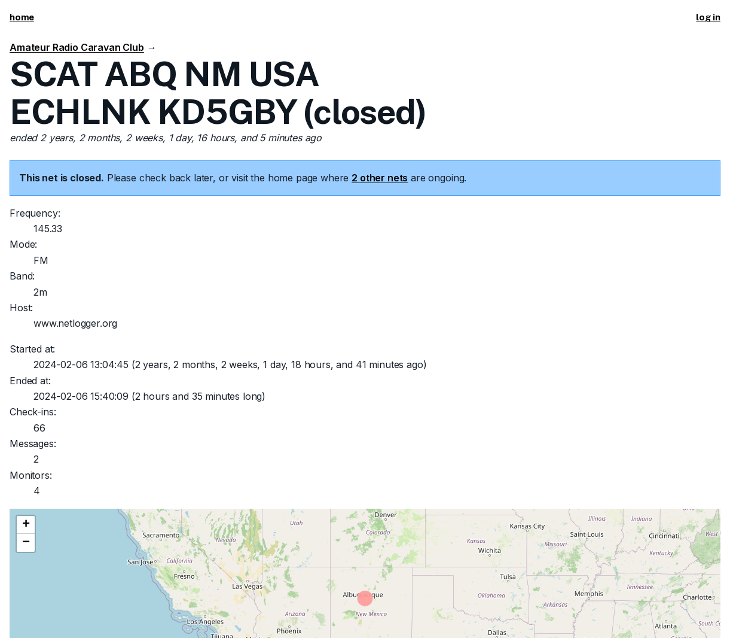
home (22, 17)
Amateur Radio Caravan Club (77, 47)
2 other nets (380, 178)
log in (708, 17)
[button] (26, 525)
